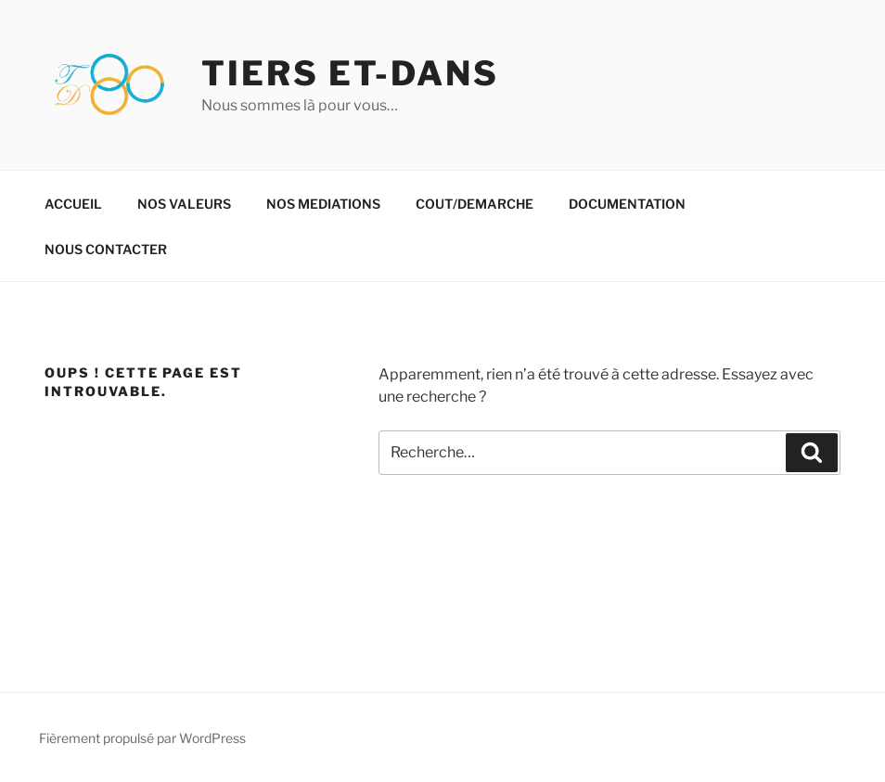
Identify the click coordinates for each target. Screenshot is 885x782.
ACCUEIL (73, 204)
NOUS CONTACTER (106, 249)
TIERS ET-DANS (349, 73)
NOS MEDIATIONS (323, 204)
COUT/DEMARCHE (474, 204)
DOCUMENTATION (627, 204)
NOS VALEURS (184, 204)
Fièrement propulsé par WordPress (142, 738)
